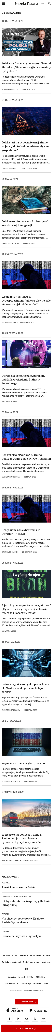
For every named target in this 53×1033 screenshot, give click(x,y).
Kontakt (6, 955)
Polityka (6, 883)
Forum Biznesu (16, 991)
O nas (14, 955)
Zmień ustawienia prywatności (37, 962)
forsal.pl (22, 977)
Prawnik (5, 914)
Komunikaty (35, 955)
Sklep (46, 984)
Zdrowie (5, 931)
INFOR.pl (30, 977)
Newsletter (37, 984)
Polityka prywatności (11, 962)
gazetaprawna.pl (11, 984)
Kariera (46, 955)
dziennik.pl (12, 977)
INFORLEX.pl (40, 977)
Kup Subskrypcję (26, 1028)
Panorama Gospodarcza (33, 991)
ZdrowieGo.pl (25, 984)
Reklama (24, 955)
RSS (26, 969)
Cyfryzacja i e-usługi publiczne (16, 897)
